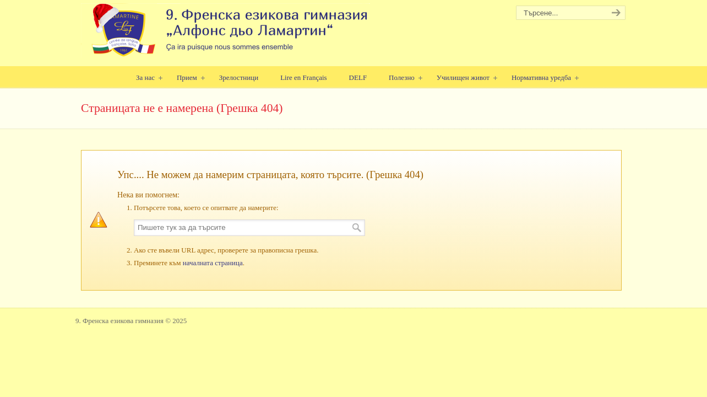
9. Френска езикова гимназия (225, 30)
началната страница (213, 263)
